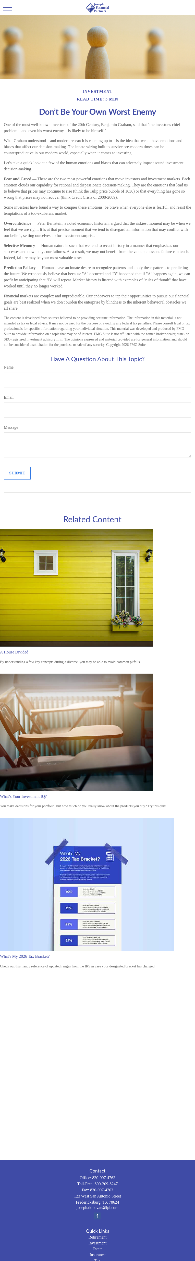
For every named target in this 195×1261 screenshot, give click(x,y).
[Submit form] (17, 473)
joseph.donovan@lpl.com (97, 1207)
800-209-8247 (106, 1184)
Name (9, 367)
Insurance (97, 1255)
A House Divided (14, 652)
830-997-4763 (103, 1178)
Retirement (97, 1237)
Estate (97, 1249)
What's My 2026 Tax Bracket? (25, 956)
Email (9, 397)
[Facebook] (97, 1216)
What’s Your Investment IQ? (23, 796)
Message (11, 427)
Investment (97, 1243)
